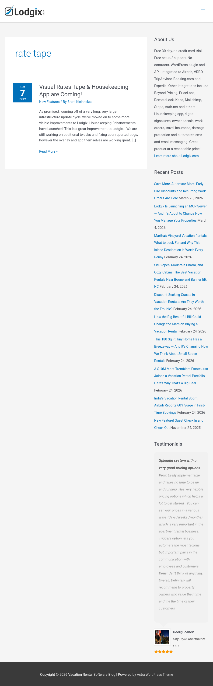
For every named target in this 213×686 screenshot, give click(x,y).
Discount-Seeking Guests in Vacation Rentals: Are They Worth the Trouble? (180, 303)
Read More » (49, 147)
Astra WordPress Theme (155, 673)
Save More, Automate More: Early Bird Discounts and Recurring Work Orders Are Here (181, 187)
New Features (51, 98)
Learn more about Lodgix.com (177, 153)
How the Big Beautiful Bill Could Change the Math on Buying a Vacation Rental (178, 325)
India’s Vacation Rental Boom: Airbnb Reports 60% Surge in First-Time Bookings (180, 405)
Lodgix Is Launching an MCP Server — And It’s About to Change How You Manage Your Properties (180, 209)
